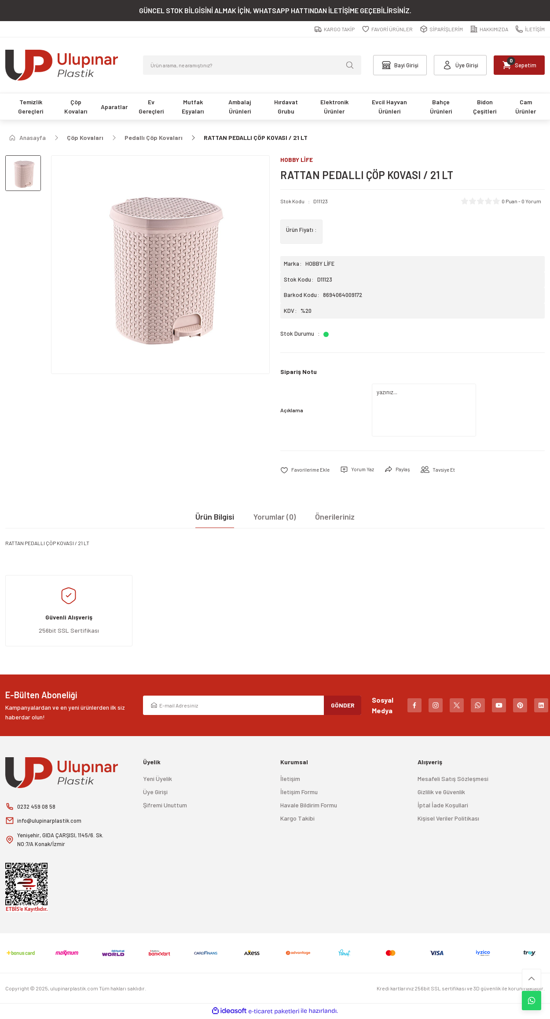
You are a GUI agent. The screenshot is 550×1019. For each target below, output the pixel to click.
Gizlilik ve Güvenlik (441, 792)
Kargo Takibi (297, 818)
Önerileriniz (335, 517)
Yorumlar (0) (274, 517)
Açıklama (291, 410)
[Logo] (61, 65)
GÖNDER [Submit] (343, 705)
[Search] (252, 65)
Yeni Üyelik (157, 779)
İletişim (290, 779)
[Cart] (516, 65)
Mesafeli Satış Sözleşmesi (453, 779)
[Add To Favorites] (307, 470)
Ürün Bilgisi (214, 517)
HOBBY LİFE (319, 264)
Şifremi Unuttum (165, 805)
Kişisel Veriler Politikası (448, 818)
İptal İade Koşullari (443, 805)
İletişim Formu (299, 792)
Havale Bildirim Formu (308, 805)
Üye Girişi (155, 792)
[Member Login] (455, 65)
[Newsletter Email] (252, 705)
